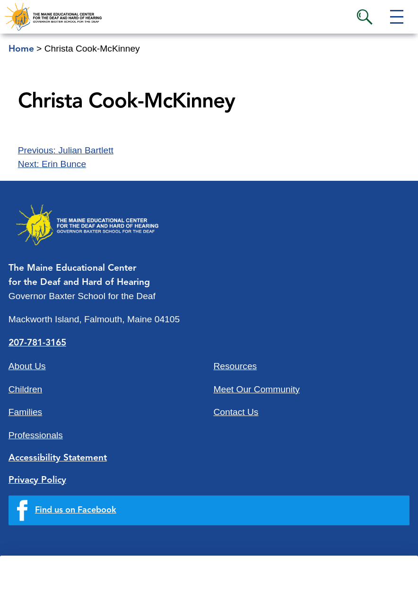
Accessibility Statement (58, 458)
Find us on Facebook (75, 510)
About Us (27, 366)
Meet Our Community (257, 389)
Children (25, 389)
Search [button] (365, 17)
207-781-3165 (37, 343)
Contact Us (236, 412)
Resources (235, 366)
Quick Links (95, 587)
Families (25, 412)
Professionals (36, 435)
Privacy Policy (37, 480)
